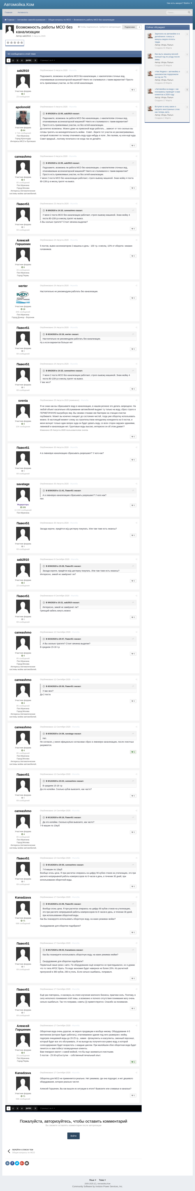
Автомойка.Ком (19, 4)
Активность (23, 12)
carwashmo (23, 156)
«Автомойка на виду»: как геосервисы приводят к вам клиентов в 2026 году (167, 92)
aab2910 (26, 36)
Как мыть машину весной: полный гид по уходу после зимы (167, 57)
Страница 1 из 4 (47, 60)
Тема (102, 1180)
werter (23, 286)
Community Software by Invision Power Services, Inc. (97, 1186)
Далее (28, 60)
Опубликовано (54, 70)
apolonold (23, 107)
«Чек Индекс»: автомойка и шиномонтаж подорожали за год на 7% (167, 74)
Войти (73, 1136)
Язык (92, 1180)
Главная (8, 12)
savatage (23, 484)
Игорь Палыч (167, 45)
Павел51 (23, 204)
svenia (23, 400)
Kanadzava (23, 897)
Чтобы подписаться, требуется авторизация (100, 27)
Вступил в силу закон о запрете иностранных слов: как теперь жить (167, 109)
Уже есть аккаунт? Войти (179, 3)
